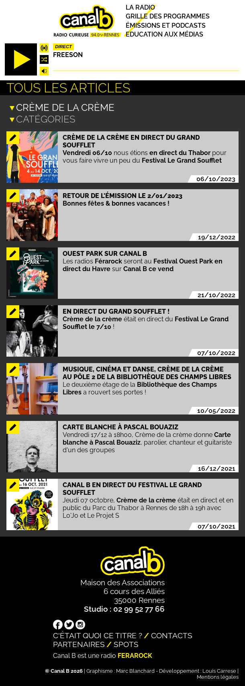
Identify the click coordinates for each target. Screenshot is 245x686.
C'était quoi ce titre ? (97, 634)
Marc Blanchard (135, 670)
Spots (126, 643)
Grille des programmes (168, 16)
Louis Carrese (219, 670)
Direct (63, 46)
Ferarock (135, 655)
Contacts (171, 634)
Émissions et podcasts (166, 25)
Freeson (68, 55)
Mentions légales (218, 676)
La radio (140, 7)
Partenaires (79, 643)
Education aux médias (164, 34)
